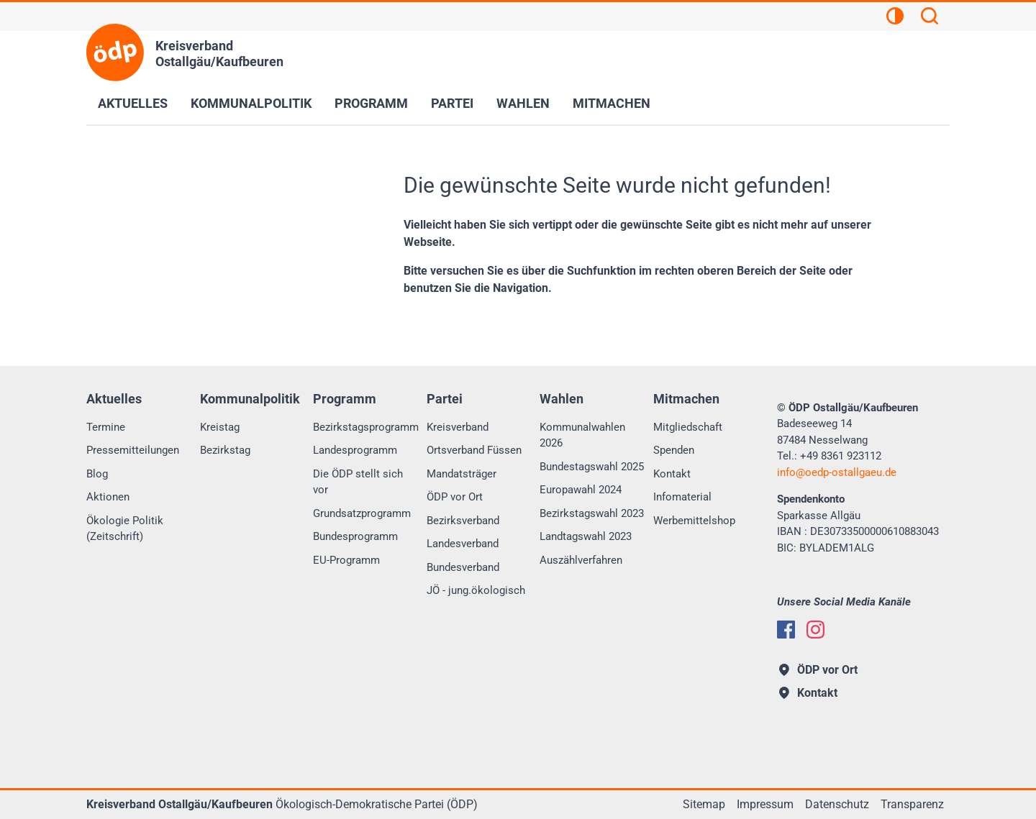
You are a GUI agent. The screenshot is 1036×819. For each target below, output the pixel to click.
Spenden (673, 450)
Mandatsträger (461, 473)
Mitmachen (611, 103)
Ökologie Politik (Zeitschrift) (124, 529)
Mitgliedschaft (687, 427)
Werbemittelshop (694, 520)
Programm (371, 103)
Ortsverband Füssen (474, 450)
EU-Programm (346, 560)
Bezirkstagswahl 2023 (592, 513)
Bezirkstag (225, 450)
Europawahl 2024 (581, 489)
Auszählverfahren (581, 560)
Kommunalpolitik (251, 103)
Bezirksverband (463, 520)
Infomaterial (682, 496)
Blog (97, 473)
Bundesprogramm (355, 536)
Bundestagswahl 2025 (592, 466)
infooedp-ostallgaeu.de (836, 472)
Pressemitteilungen (132, 450)
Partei (452, 103)
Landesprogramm (355, 450)
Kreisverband (458, 427)
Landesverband (463, 543)
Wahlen (523, 103)
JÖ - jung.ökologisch (476, 590)
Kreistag (220, 427)
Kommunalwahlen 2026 (582, 435)
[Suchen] (929, 18)
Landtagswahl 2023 (586, 536)
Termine (105, 427)
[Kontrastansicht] (895, 18)
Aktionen (108, 496)
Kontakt (672, 473)
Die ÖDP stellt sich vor (358, 482)
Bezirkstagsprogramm (366, 427)
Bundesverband (463, 567)
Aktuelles (133, 103)
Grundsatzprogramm (362, 513)
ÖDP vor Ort (455, 496)
